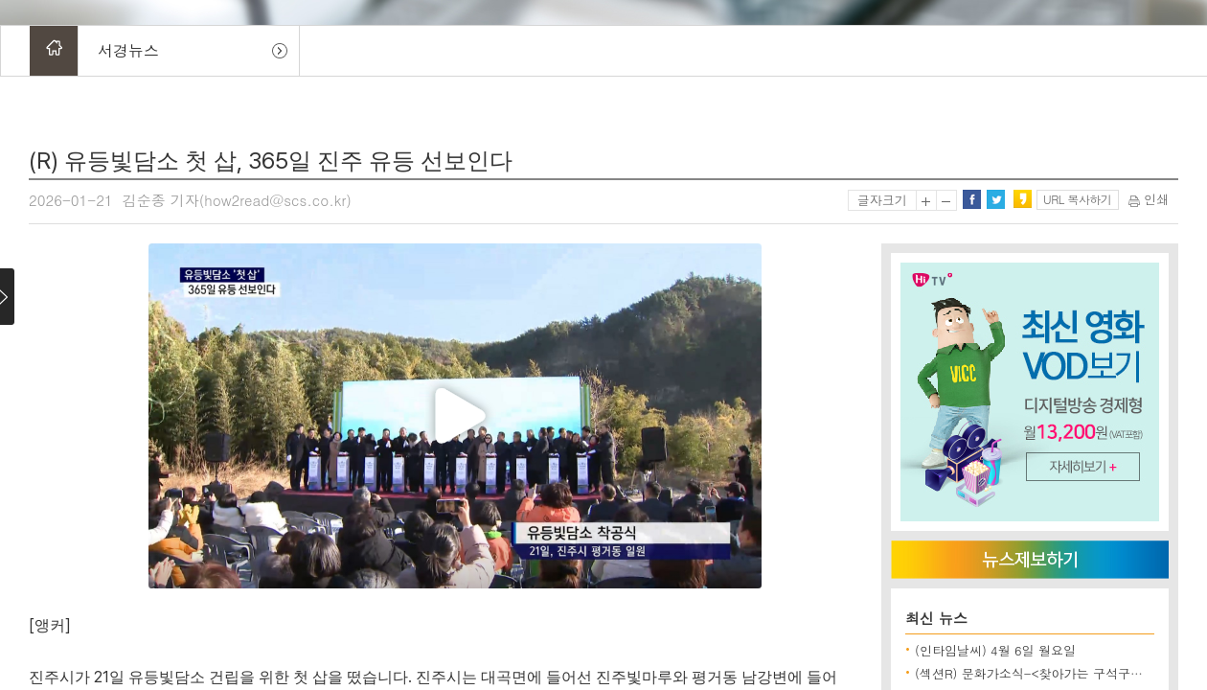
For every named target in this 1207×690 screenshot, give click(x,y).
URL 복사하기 (1077, 199)
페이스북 (971, 199)
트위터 (995, 199)
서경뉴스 (128, 50)
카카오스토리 (1022, 199)
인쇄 (1148, 199)
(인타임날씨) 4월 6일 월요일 (995, 650)
